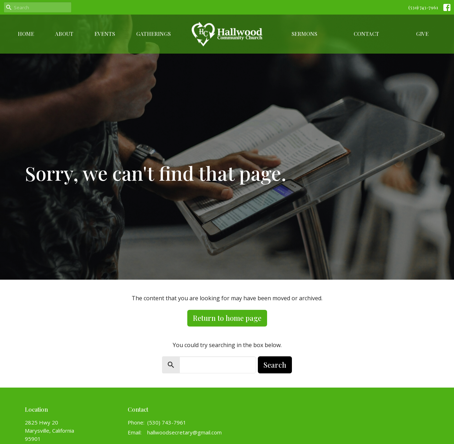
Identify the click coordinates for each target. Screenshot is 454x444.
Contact (366, 33)
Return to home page (227, 318)
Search (275, 364)
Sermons (304, 33)
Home (26, 33)
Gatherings (153, 33)
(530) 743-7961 (423, 7)
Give (422, 33)
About (64, 33)
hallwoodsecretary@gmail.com (184, 432)
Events (104, 33)
